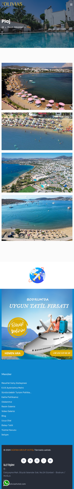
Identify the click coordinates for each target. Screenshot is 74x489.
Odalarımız (7, 402)
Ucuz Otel (6, 420)
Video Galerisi (8, 411)
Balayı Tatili (7, 425)
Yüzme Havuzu (9, 430)
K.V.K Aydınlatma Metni (13, 388)
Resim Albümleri (15, 27)
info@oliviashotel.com (15, 484)
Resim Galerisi (8, 406)
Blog (4, 416)
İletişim (5, 434)
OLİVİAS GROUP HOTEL (22, 450)
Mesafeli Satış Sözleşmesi (14, 383)
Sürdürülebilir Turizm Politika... (17, 392)
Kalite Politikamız (10, 397)
